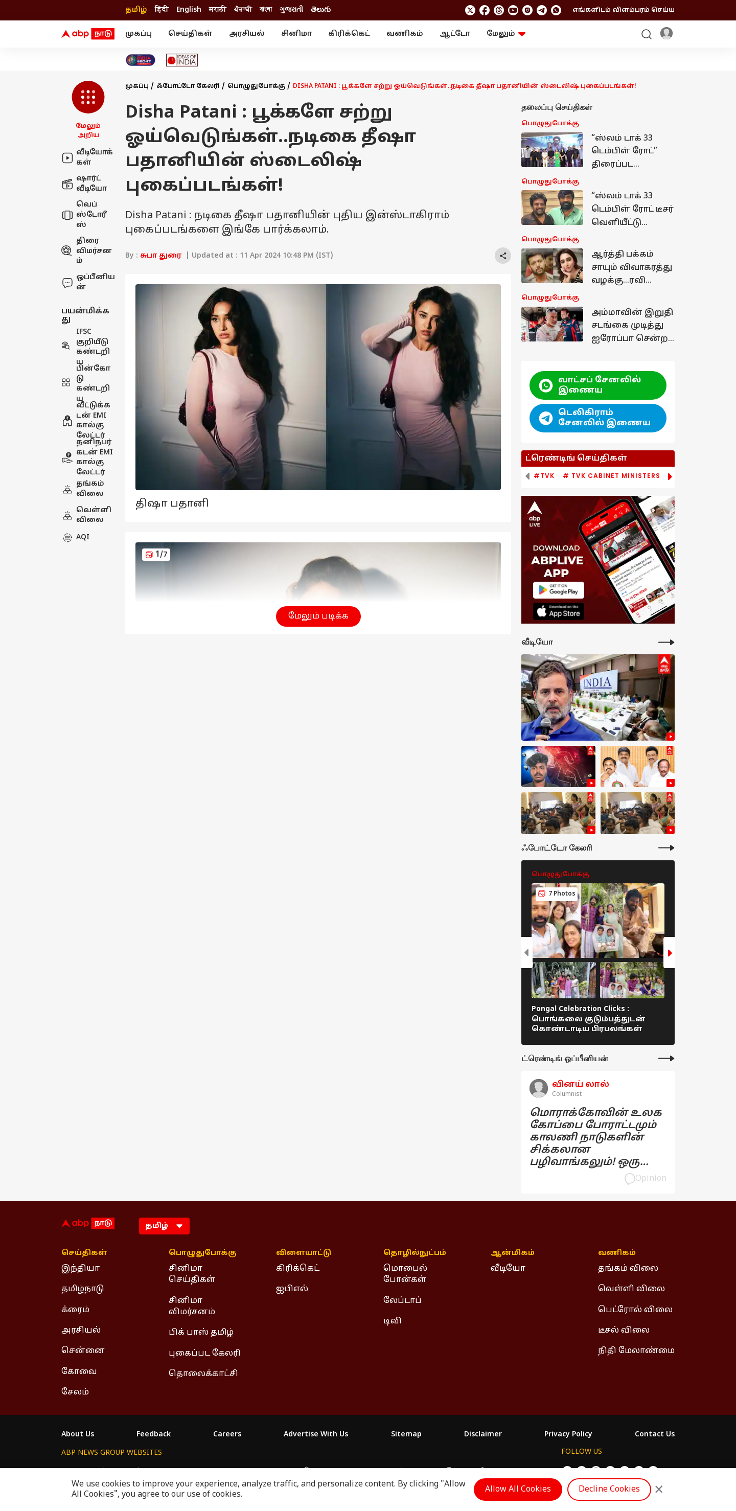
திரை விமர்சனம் (86, 251)
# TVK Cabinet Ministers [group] (611, 476)
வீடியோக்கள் (87, 157)
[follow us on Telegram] (542, 10)
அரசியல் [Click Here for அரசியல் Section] (81, 1330)
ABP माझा (254, 1471)
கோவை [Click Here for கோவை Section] (79, 1372)
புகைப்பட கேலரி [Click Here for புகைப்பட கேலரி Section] (205, 1353)
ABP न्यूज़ (172, 1471)
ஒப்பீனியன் (88, 282)
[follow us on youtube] (513, 10)
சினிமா (296, 34)
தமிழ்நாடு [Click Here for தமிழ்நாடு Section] (82, 1289)
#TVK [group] (544, 476)
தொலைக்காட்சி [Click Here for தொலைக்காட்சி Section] (203, 1374)
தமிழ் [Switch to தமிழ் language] (136, 10)
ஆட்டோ (455, 34)
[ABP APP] (558, 590)
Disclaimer (483, 1434)
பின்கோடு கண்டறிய (85, 384)
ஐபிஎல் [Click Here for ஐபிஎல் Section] (292, 1289)
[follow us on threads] (499, 10)
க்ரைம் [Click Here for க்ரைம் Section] (75, 1310)
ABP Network (84, 1471)
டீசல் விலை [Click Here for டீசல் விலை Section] (624, 1330)
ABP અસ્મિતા (300, 1471)
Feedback (153, 1434)
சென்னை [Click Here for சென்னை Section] (83, 1351)
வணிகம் (404, 34)
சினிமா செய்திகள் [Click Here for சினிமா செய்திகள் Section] (192, 1274)
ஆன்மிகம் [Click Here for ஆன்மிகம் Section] (513, 1253)
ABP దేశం (477, 1471)
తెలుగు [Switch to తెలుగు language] (321, 10)
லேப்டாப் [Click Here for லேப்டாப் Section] (402, 1301)
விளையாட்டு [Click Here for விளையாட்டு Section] (303, 1253)
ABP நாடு (435, 1471)
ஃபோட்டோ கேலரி (188, 86)
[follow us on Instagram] (527, 10)
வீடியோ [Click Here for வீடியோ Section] (508, 1269)
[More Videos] (666, 642)
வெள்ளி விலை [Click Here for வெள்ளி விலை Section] (631, 1289)
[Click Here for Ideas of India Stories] (182, 60)
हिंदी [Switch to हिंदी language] (162, 10)
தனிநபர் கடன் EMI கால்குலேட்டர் (87, 457)
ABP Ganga (350, 1471)
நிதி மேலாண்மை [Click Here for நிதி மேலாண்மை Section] (636, 1351)
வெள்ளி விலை (86, 515)
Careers (227, 1434)
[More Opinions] (666, 1058)
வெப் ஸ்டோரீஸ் (84, 214)
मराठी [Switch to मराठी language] (217, 10)
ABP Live (132, 1471)
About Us (77, 1434)
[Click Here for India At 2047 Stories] (140, 60)
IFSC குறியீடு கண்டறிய (85, 347)
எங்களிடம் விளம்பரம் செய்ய (623, 10)
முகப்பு (138, 34)
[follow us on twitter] (470, 10)
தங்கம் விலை (82, 488)
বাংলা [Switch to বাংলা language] (266, 10)
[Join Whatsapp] (556, 10)
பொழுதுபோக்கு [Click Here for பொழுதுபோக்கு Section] (203, 1253)
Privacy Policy (568, 1434)
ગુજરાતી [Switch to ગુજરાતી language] (291, 10)
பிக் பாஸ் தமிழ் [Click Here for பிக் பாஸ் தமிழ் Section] (201, 1332)
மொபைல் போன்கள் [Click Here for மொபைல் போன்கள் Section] (405, 1274)
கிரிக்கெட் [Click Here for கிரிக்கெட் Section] (297, 1269)
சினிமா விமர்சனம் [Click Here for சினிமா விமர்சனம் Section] (192, 1306)
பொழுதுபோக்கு (256, 86)
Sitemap (406, 1434)
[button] (88, 110)
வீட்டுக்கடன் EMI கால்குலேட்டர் (85, 420)
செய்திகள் (190, 34)
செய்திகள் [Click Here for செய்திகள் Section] (84, 1253)
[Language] (164, 1226)
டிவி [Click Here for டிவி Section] (392, 1321)
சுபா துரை (160, 255)
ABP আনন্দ (212, 1471)
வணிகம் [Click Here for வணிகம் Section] (617, 1253)
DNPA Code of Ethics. (181, 1491)
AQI (75, 538)
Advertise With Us (316, 1434)
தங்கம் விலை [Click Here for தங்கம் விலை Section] (628, 1269)
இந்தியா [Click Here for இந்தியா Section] (80, 1269)
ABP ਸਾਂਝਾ (393, 1471)
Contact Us (655, 1434)
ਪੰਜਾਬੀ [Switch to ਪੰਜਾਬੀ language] (243, 10)
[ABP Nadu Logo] (87, 34)
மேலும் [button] (506, 34)
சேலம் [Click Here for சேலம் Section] (75, 1392)
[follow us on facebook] (484, 10)
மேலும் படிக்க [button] (318, 616)
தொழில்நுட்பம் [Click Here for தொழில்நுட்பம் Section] (414, 1253)
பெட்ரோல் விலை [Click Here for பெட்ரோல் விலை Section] (635, 1310)
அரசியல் (247, 34)
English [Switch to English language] (188, 10)
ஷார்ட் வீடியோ (84, 183)
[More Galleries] (666, 848)
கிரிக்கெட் (349, 34)
